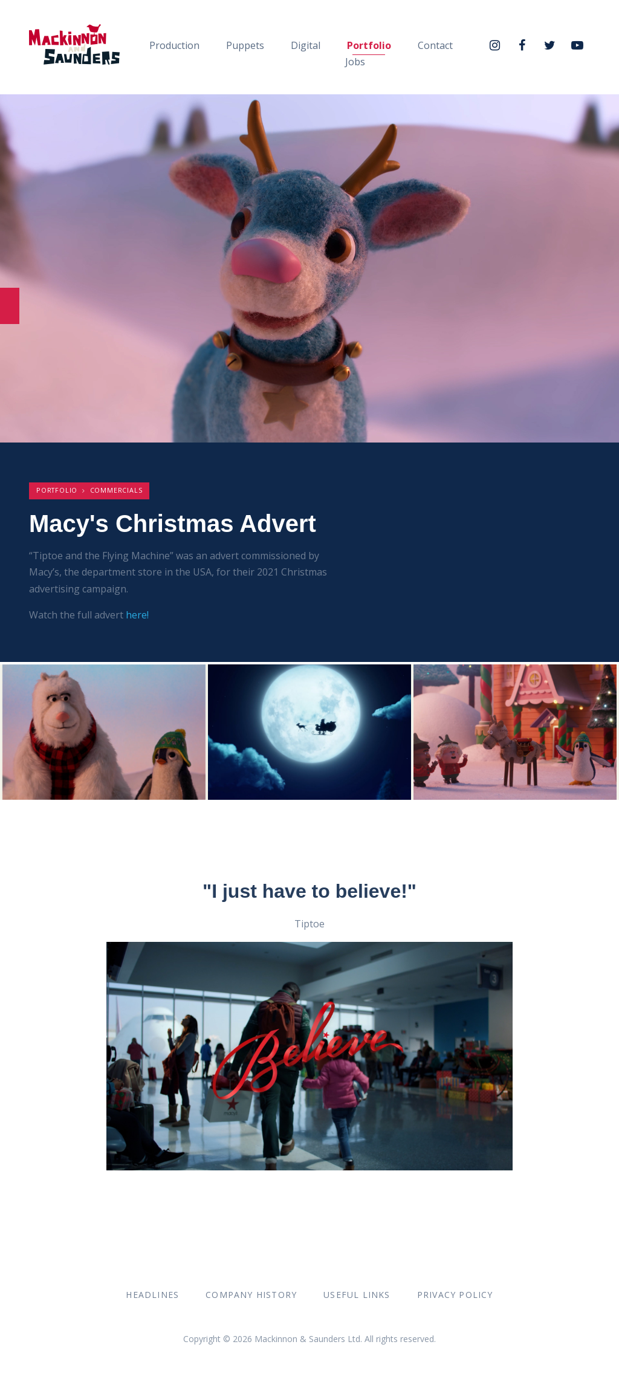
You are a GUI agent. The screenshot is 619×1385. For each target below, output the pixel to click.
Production (174, 45)
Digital (305, 45)
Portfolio (369, 45)
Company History (251, 1294)
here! (137, 614)
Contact (435, 45)
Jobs (355, 61)
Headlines (152, 1294)
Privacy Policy (455, 1294)
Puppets (245, 45)
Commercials (116, 490)
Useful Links (356, 1294)
